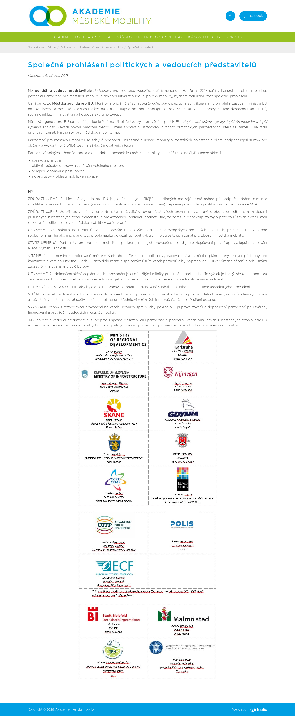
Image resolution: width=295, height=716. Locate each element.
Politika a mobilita (93, 37)
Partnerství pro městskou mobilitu (101, 47)
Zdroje (234, 37)
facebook (253, 16)
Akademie (62, 37)
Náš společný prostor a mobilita (149, 37)
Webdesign (249, 709)
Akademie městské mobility (75, 709)
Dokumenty (68, 47)
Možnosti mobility (204, 37)
